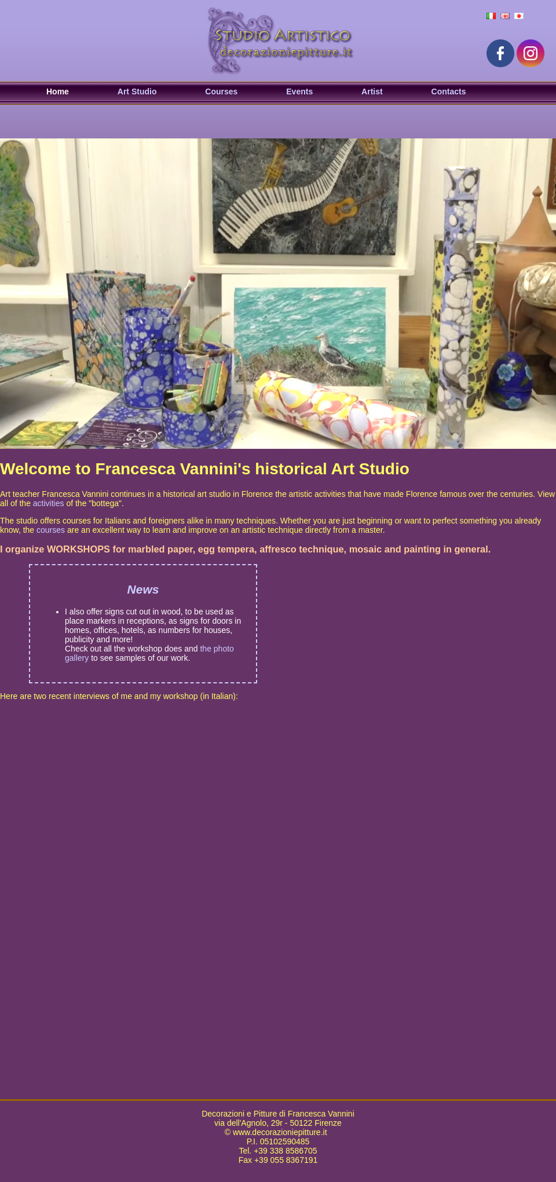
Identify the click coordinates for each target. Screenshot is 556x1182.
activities (48, 503)
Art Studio (137, 91)
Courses (221, 91)
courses (50, 530)
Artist (372, 91)
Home (57, 91)
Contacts (448, 91)
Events (299, 91)
